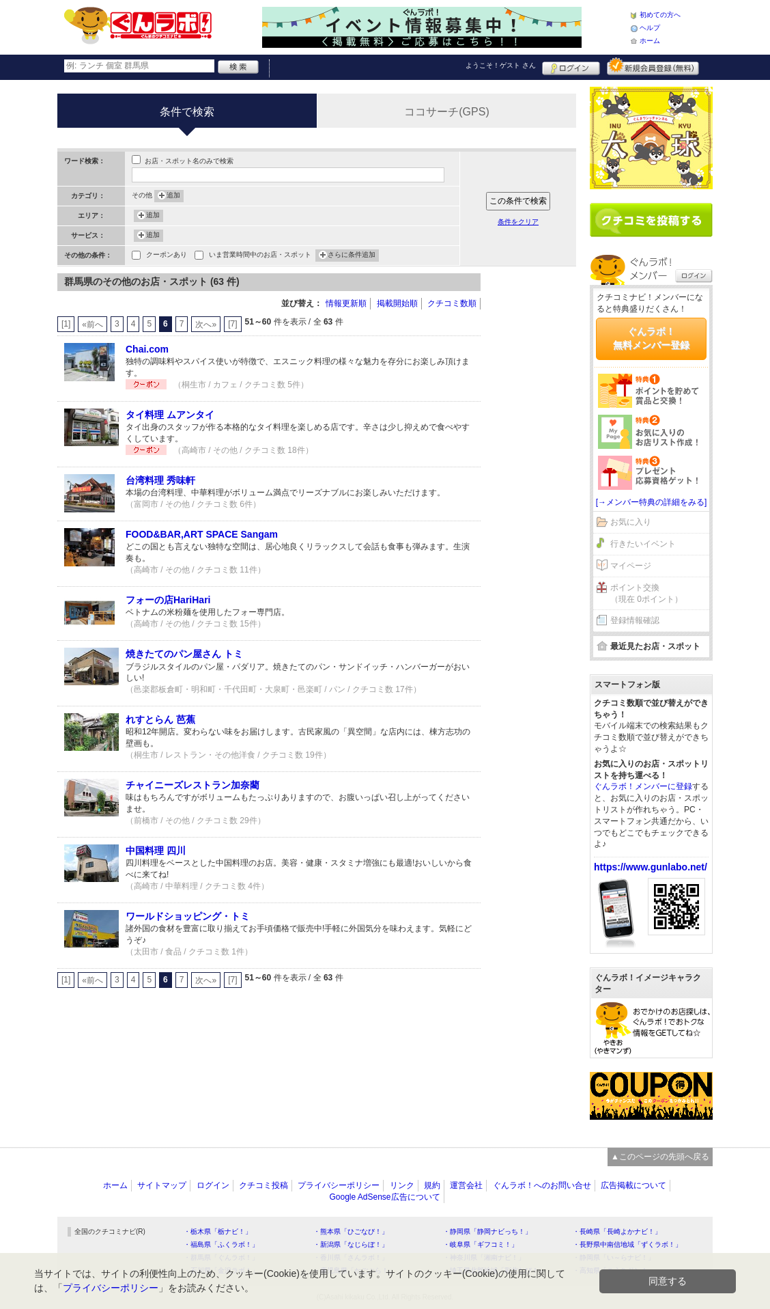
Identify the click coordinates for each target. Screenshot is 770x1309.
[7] (232, 324)
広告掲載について (633, 1185)
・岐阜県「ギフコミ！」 (480, 1244)
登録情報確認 (634, 620)
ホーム (650, 40)
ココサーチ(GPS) (446, 112)
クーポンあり (166, 256)
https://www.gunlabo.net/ (650, 867)
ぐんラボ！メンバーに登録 (643, 786)
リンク (402, 1185)
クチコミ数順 (451, 303)
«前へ (92, 324)
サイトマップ (161, 1185)
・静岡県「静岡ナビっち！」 (487, 1231)
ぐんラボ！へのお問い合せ (542, 1185)
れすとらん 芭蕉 (160, 719)
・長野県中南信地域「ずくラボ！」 (627, 1244)
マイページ (630, 565)
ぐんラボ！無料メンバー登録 (651, 338)
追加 (173, 196)
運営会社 (466, 1185)
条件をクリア (518, 221)
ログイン (571, 66)
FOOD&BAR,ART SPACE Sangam (202, 534)
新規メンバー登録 (653, 66)
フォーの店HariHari (168, 599)
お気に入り (630, 522)
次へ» (205, 324)
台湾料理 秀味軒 (160, 480)
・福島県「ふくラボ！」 (221, 1244)
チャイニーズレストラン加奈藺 (192, 785)
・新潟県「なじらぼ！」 (350, 1244)
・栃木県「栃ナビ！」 (218, 1231)
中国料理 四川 (156, 850)
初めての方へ (660, 14)
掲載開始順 (397, 303)
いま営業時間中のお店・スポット (260, 256)
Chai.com (147, 349)
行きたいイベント (643, 544)
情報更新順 (346, 303)
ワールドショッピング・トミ (188, 916)
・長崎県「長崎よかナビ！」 (617, 1231)
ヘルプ (650, 27)
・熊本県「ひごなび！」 (350, 1231)
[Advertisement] (535, 478)
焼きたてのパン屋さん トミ (184, 653)
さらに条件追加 (351, 255)
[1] (65, 324)
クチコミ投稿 (263, 1185)
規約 (432, 1185)
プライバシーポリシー (339, 1185)
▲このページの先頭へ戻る (660, 1156)
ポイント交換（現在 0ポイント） (646, 593)
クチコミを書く (651, 220)
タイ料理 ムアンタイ (170, 414)
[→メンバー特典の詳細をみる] (651, 502)
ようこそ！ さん (501, 65)
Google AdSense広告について (384, 1197)
